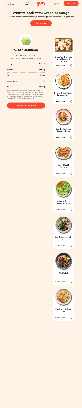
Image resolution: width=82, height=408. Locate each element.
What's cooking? (25, 3)
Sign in (56, 3)
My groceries (10, 3)
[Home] (41, 3)
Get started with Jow (26, 105)
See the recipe (60, 65)
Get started (71, 3)
